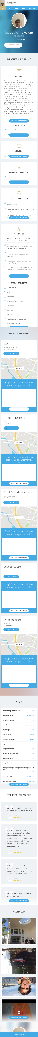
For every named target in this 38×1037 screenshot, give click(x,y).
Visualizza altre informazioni (19, 120)
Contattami (28, 45)
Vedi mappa (19, 368)
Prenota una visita (19, 1034)
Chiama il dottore (11, 353)
